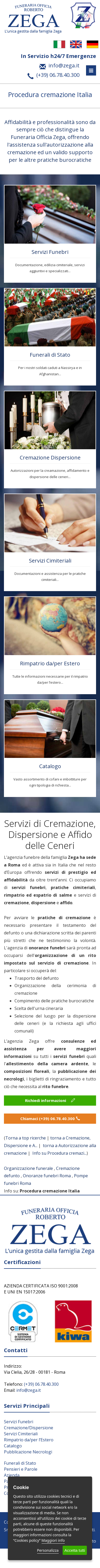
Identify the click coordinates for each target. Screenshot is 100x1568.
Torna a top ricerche (25, 1138)
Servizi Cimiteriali (50, 560)
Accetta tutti (74, 1550)
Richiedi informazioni (50, 1100)
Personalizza (48, 1550)
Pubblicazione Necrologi (28, 1452)
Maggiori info (53, 1540)
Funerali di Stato (50, 354)
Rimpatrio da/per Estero (50, 663)
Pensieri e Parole (20, 1469)
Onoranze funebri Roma (47, 1176)
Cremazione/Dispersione (28, 1428)
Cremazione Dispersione (50, 457)
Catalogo (50, 766)
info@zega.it (28, 1390)
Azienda (11, 1475)
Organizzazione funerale (28, 1168)
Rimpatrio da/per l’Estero (28, 1440)
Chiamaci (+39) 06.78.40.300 (50, 1118)
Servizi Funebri (50, 251)
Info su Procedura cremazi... (59, 1153)
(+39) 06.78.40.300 (41, 1384)
